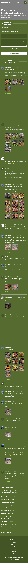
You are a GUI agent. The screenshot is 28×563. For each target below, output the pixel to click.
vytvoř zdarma (14, 31)
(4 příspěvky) (8, 499)
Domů (14, 542)
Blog (14, 553)
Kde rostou (14, 544)
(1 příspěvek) (8, 502)
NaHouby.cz (5, 2)
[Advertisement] (14, 108)
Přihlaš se (3, 31)
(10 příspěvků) (7, 521)
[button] (22, 3)
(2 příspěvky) (8, 524)
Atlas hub (14, 547)
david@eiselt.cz (18, 559)
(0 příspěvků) (8, 496)
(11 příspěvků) (7, 518)
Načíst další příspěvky (7, 487)
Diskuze (14, 551)
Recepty (14, 549)
